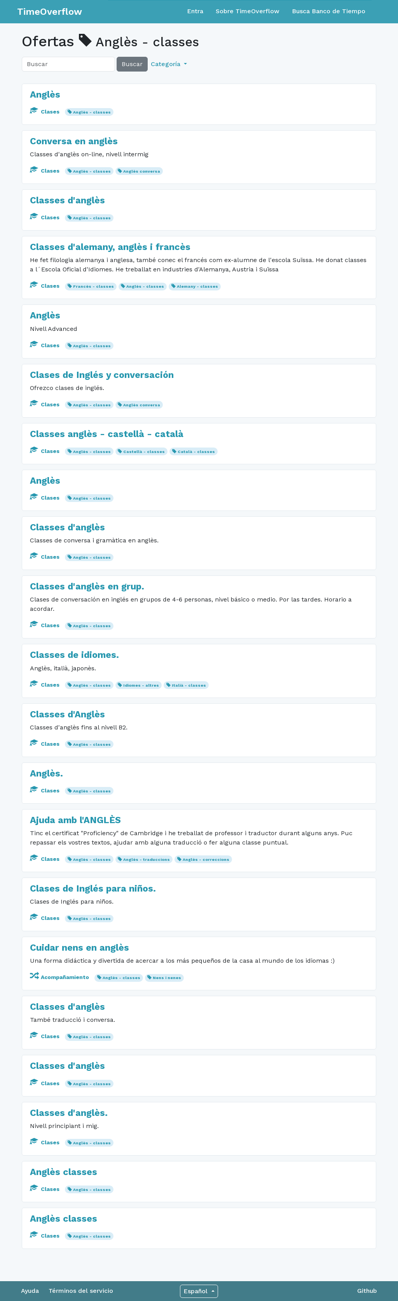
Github (367, 1290)
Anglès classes (63, 1171)
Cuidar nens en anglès (79, 947)
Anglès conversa (141, 171)
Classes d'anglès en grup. (87, 586)
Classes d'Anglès (67, 714)
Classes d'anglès (67, 200)
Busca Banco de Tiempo (328, 11)
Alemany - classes (197, 286)
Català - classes (196, 451)
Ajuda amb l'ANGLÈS (75, 820)
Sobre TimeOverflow (247, 11)
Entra (195, 11)
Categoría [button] (166, 64)
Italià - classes (189, 685)
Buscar (132, 64)
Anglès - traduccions (146, 859)
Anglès (45, 94)
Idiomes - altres (141, 685)
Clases (45, 111)
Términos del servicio (81, 1290)
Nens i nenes (167, 977)
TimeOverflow (49, 11)
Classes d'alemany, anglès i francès (110, 246)
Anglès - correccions (206, 859)
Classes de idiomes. (74, 654)
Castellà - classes (144, 451)
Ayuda (30, 1290)
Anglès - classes (92, 112)
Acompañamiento (60, 977)
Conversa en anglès (74, 141)
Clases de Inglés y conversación (102, 374)
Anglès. (46, 773)
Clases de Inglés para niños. (93, 888)
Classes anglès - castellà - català (106, 433)
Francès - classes (93, 286)
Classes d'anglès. (69, 1112)
